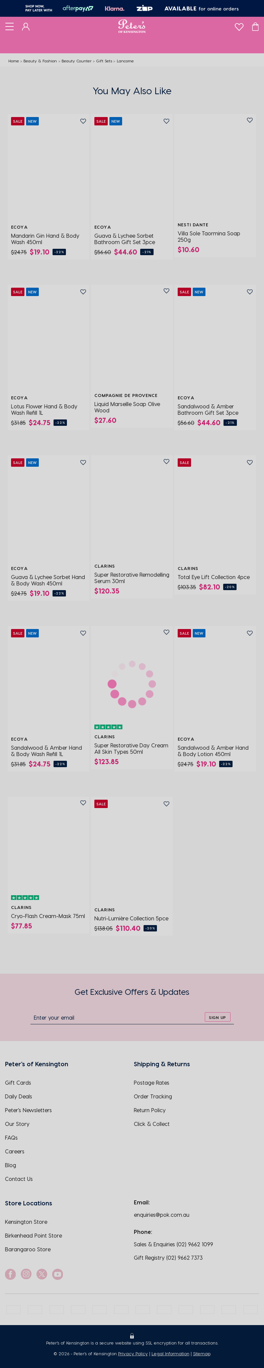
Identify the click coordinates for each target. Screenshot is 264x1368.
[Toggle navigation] (9, 26)
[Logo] (132, 26)
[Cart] (255, 26)
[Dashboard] (26, 26)
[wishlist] (239, 25)
